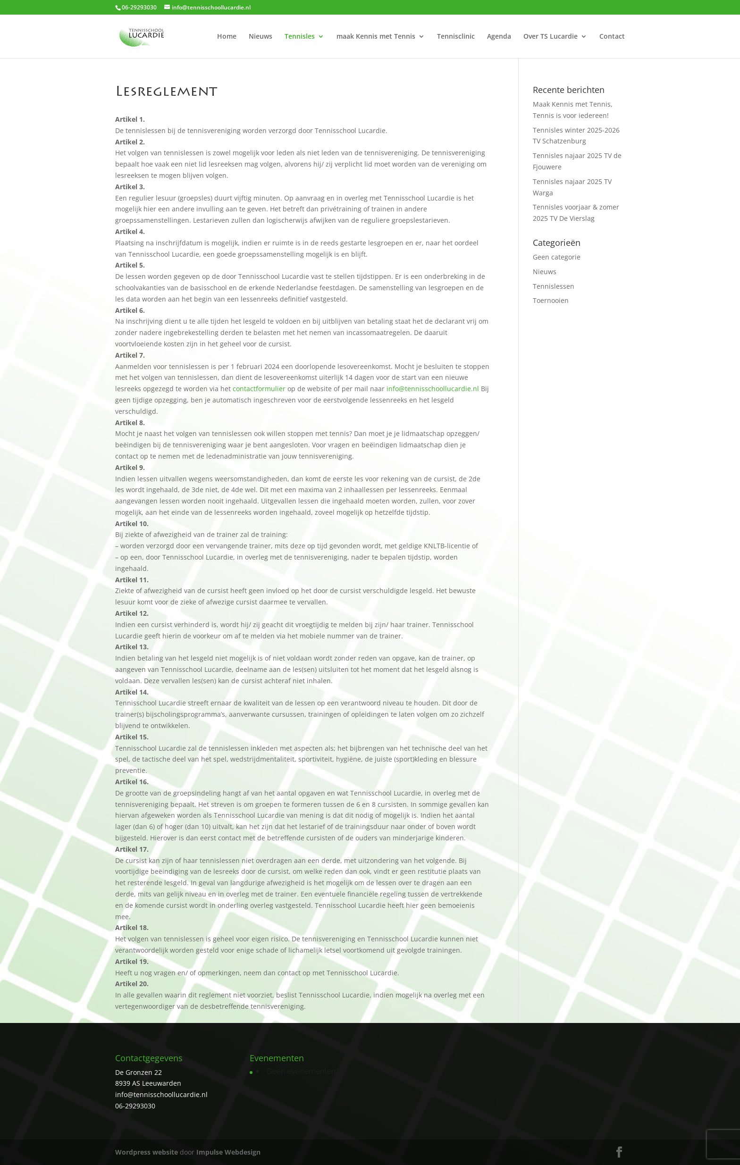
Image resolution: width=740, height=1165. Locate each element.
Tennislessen (553, 286)
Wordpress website (146, 1152)
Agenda (499, 37)
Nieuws (260, 37)
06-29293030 (135, 1105)
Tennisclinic (456, 37)
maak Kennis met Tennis (375, 37)
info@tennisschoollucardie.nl (433, 388)
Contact (612, 37)
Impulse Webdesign (228, 1152)
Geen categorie (556, 256)
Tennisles (300, 37)
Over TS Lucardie (550, 37)
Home (226, 37)
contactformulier (259, 388)
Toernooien (551, 300)
